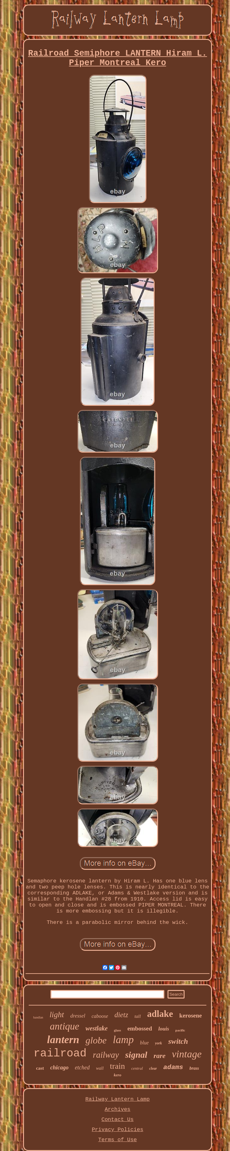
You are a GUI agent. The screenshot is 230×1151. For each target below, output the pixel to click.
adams (173, 1067)
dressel (78, 1016)
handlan (38, 1017)
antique (64, 1026)
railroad (59, 1053)
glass (117, 1030)
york (158, 1043)
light (57, 1014)
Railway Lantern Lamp (117, 1099)
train (117, 1066)
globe (96, 1040)
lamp (123, 1039)
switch (178, 1041)
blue (144, 1042)
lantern (63, 1039)
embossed (139, 1028)
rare (160, 1056)
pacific (180, 1030)
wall (99, 1068)
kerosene (190, 1015)
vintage (187, 1054)
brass (194, 1068)
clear (153, 1068)
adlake (160, 1014)
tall (137, 1016)
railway (106, 1055)
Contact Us (117, 1120)
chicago (59, 1067)
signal (136, 1055)
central (137, 1068)
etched (82, 1067)
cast (40, 1068)
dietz (121, 1015)
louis (163, 1029)
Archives (118, 1109)
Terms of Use (117, 1140)
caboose (99, 1016)
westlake (97, 1028)
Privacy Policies (117, 1130)
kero (117, 1075)
